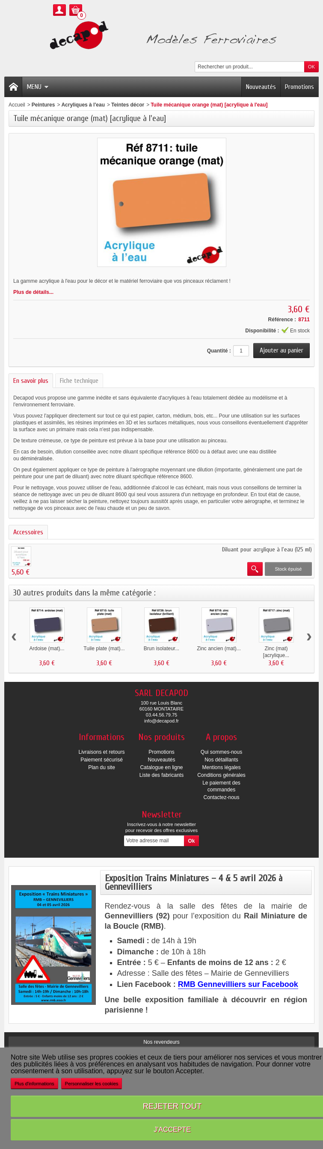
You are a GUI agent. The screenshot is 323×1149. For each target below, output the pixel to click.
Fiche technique (79, 381)
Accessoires (28, 532)
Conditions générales (221, 775)
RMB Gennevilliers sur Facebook (238, 984)
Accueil (17, 105)
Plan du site (101, 767)
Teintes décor (127, 105)
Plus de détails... (33, 292)
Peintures (43, 105)
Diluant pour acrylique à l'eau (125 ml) (267, 549)
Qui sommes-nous (221, 752)
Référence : (282, 320)
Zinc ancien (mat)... (219, 648)
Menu (38, 87)
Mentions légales (221, 767)
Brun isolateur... (161, 648)
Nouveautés (261, 87)
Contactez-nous (221, 797)
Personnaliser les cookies (92, 1083)
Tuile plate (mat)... (103, 648)
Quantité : (219, 351)
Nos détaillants (221, 760)
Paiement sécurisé (101, 760)
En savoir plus (30, 381)
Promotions (299, 87)
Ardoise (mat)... (46, 648)
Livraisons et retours (101, 752)
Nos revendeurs (161, 1042)
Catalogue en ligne (161, 767)
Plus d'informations (34, 1083)
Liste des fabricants (161, 775)
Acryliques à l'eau (83, 105)
